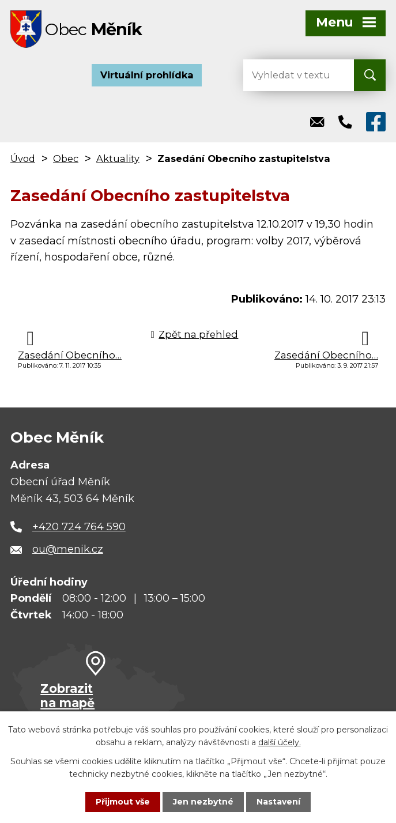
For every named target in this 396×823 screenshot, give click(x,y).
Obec (65, 158)
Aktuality (117, 158)
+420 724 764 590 (79, 526)
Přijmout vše (123, 801)
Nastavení (278, 801)
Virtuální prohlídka (147, 75)
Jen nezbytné (203, 801)
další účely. (279, 742)
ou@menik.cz (67, 549)
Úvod (22, 158)
